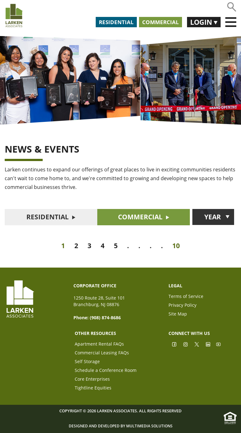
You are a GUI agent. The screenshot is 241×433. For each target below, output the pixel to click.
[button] (213, 217)
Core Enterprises (92, 379)
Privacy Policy (182, 305)
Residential (116, 22)
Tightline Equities (93, 388)
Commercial (160, 22)
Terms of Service (186, 297)
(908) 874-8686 (105, 318)
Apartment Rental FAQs (99, 344)
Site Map (178, 314)
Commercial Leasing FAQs (102, 353)
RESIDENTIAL (47, 216)
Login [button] (202, 22)
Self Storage (87, 362)
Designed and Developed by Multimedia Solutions (121, 426)
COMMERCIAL (140, 216)
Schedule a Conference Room (106, 370)
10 (176, 245)
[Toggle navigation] (230, 22)
